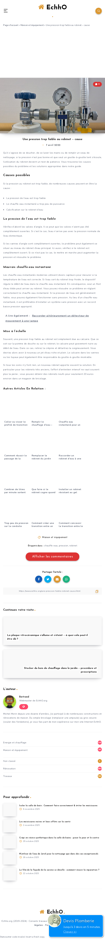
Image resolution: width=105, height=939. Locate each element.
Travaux (7, 776)
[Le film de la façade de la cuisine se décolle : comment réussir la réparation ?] (9, 874)
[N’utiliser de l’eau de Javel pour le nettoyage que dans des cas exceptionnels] (9, 858)
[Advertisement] (52, 53)
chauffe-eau (51, 545)
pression (63, 545)
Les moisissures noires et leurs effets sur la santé (44, 822)
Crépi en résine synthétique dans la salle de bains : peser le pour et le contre (59, 838)
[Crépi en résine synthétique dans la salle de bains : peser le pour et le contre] (9, 842)
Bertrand (24, 697)
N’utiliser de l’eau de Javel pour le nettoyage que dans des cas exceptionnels (58, 854)
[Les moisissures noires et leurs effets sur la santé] (9, 826)
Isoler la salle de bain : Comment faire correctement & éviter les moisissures (58, 806)
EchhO (52, 10)
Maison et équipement (32, 25)
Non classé (9, 761)
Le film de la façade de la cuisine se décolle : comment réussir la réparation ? (59, 870)
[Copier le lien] (52, 591)
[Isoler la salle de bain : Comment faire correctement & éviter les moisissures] (9, 809)
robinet (73, 545)
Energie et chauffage (14, 742)
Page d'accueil (10, 25)
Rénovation (9, 768)
